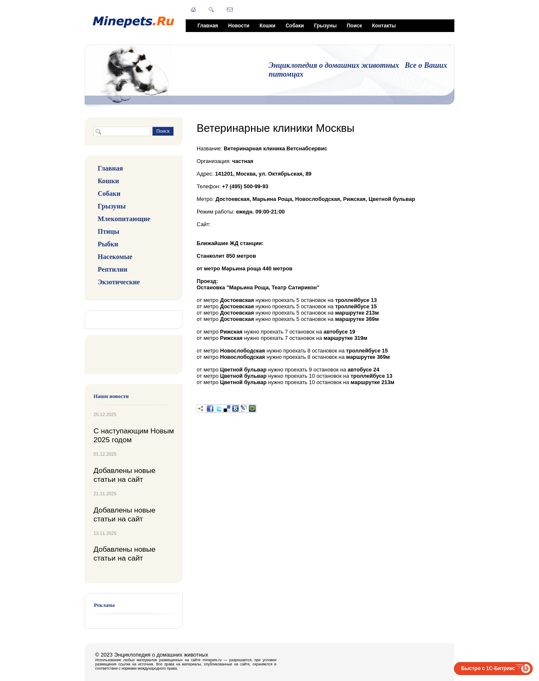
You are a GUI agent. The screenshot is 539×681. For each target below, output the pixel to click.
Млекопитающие (124, 218)
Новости (238, 26)
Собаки (295, 26)
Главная (207, 26)
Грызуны (325, 26)
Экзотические (119, 282)
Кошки (267, 26)
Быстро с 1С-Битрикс (488, 668)
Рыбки (108, 244)
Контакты (384, 26)
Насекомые (115, 256)
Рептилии (112, 269)
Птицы (108, 231)
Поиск (354, 26)
